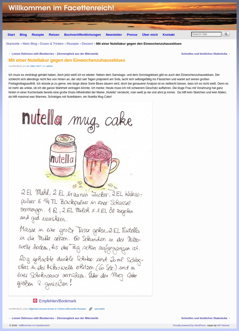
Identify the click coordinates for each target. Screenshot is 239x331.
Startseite (13, 43)
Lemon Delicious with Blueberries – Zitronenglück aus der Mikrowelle (53, 53)
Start (11, 34)
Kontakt (169, 34)
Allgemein (33, 308)
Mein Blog (30, 43)
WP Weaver (223, 325)
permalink (100, 308)
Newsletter (114, 34)
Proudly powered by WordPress (189, 325)
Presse (132, 34)
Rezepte (38, 34)
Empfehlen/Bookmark (57, 301)
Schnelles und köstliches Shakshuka (206, 53)
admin (49, 66)
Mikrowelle (71, 308)
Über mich (150, 34)
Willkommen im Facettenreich (34, 325)
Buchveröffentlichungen (82, 34)
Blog (23, 34)
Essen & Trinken (52, 43)
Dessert (87, 43)
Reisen (54, 34)
